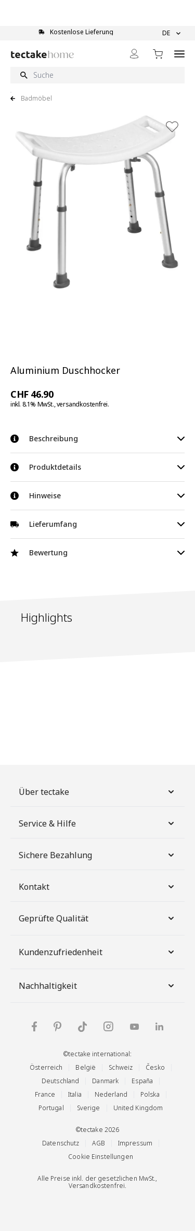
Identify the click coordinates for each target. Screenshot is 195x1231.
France (45, 1094)
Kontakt (97, 886)
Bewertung (97, 552)
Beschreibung (97, 438)
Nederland (111, 1094)
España (142, 1080)
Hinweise (97, 495)
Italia (75, 1094)
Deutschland (60, 1080)
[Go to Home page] (42, 54)
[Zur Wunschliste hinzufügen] (172, 126)
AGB (98, 1143)
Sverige (88, 1107)
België (85, 1067)
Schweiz (121, 1067)
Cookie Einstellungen (100, 1156)
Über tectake (97, 792)
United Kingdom (138, 1107)
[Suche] (97, 75)
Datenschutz (60, 1143)
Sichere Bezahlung (97, 855)
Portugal (51, 1107)
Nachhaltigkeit (97, 985)
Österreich (46, 1067)
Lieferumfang (97, 524)
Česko (155, 1067)
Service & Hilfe (97, 823)
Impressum (135, 1143)
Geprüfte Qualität (97, 918)
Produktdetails (97, 467)
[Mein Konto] (134, 54)
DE (171, 33)
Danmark (105, 1080)
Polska (150, 1094)
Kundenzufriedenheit (97, 952)
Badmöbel (36, 98)
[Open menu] (179, 54)
